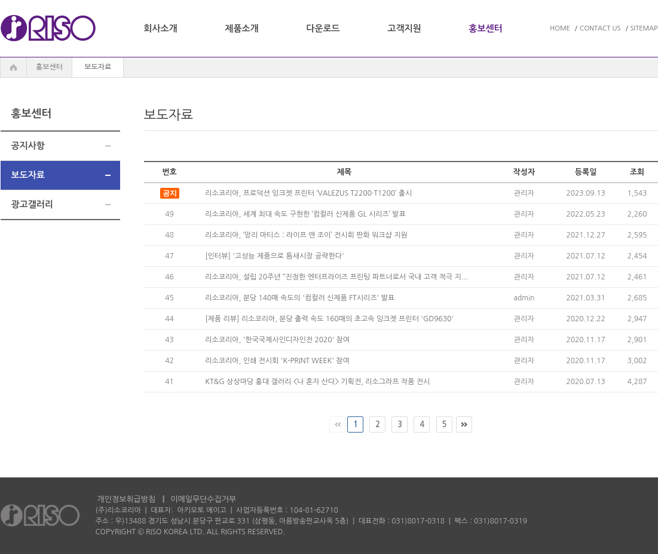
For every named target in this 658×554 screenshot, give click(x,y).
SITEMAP (644, 28)
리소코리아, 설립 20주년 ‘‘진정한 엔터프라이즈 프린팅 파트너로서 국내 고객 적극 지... (336, 277)
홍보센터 (485, 28)
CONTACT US (600, 28)
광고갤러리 (32, 204)
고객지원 (404, 28)
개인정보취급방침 (126, 499)
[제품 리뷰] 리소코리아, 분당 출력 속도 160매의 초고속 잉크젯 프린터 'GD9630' (329, 318)
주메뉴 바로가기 (0, 0)
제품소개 (241, 28)
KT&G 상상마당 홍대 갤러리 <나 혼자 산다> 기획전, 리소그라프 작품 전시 (317, 381)
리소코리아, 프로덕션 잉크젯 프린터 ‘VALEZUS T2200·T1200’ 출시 (308, 193)
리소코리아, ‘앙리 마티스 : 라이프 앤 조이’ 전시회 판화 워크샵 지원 (306, 235)
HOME (560, 28)
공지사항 (28, 145)
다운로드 (322, 28)
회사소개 (160, 28)
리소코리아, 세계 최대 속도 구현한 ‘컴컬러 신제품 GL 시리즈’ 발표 (305, 214)
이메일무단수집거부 (203, 499)
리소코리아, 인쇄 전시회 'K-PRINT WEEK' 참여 (277, 360)
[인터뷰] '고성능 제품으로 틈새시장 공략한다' (274, 256)
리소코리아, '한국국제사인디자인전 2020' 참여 (277, 339)
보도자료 (28, 175)
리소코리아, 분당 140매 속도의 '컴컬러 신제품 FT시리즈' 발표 (299, 298)
